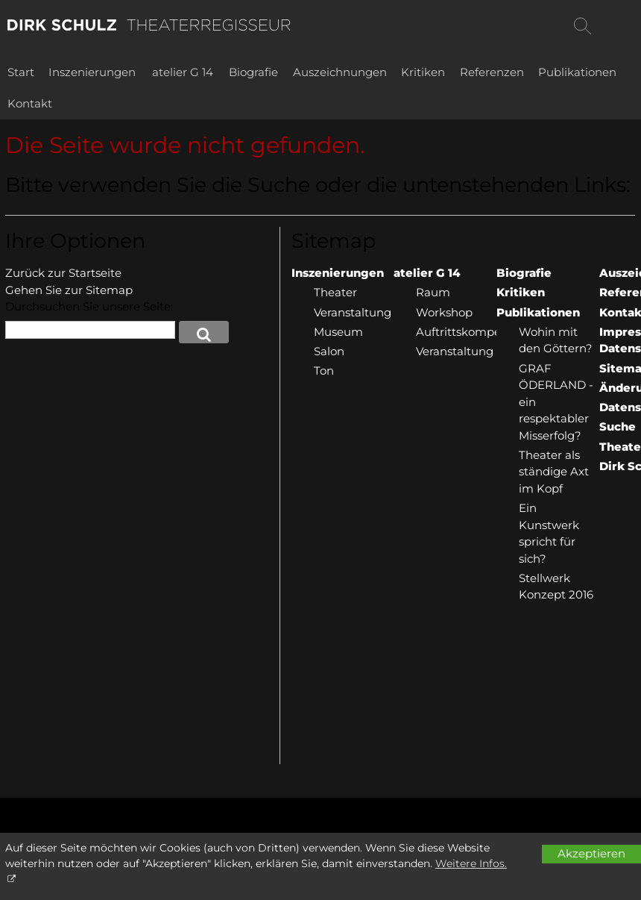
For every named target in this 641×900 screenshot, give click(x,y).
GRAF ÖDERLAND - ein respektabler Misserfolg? (556, 402)
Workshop (444, 312)
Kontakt (29, 103)
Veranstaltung (352, 312)
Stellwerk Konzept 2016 (556, 586)
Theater (335, 292)
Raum (433, 292)
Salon (329, 351)
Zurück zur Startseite (63, 273)
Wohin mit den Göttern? (556, 340)
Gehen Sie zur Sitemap (69, 290)
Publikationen (577, 72)
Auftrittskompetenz (456, 332)
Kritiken (423, 72)
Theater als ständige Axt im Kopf (554, 472)
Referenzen (492, 72)
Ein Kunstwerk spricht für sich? (549, 533)
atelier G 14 (182, 72)
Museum (338, 332)
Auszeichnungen (340, 72)
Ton (324, 370)
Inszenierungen (92, 72)
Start (20, 72)
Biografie (253, 72)
